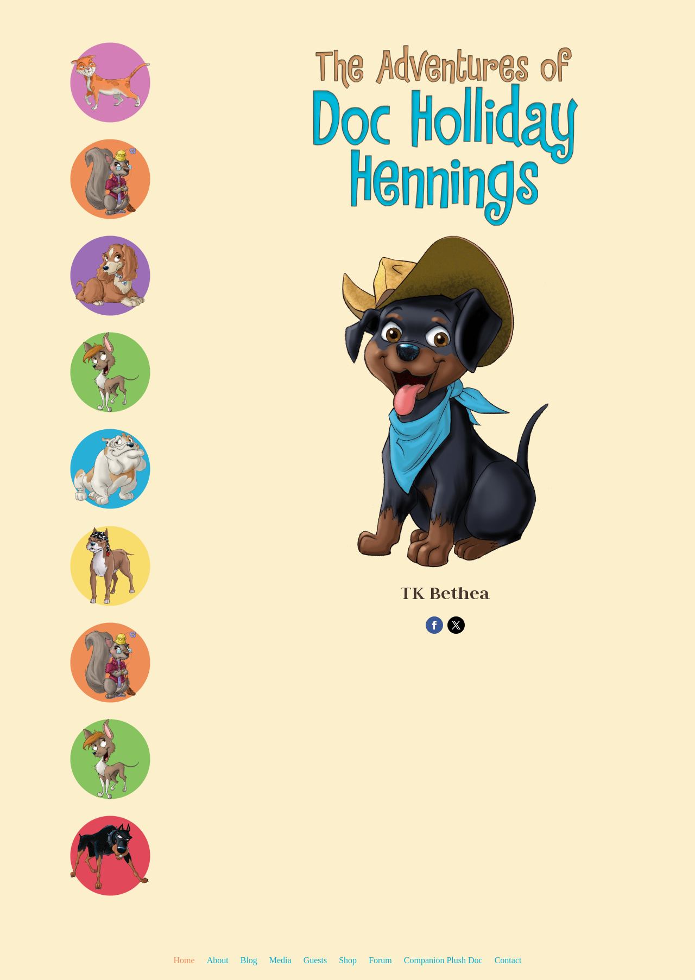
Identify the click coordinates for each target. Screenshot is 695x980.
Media (280, 961)
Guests (315, 961)
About (218, 961)
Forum (380, 961)
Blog (249, 961)
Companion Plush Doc (443, 961)
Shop (348, 961)
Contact (508, 961)
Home (184, 961)
